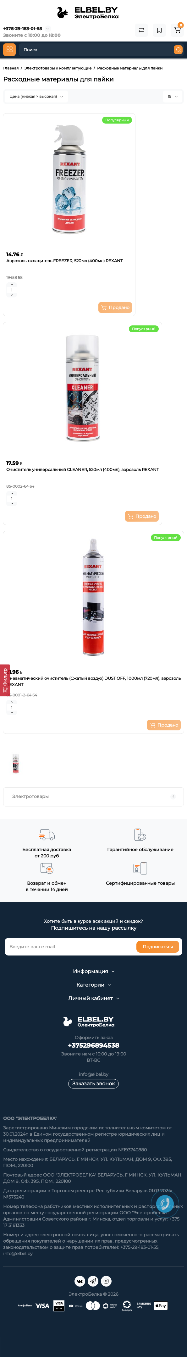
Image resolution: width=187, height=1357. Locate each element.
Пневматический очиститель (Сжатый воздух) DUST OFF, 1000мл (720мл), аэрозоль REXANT (93, 681)
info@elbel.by (93, 1074)
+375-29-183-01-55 (22, 28)
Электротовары (94, 797)
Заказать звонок (93, 1084)
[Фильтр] (5, 680)
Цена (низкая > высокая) (36, 96)
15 (173, 96)
